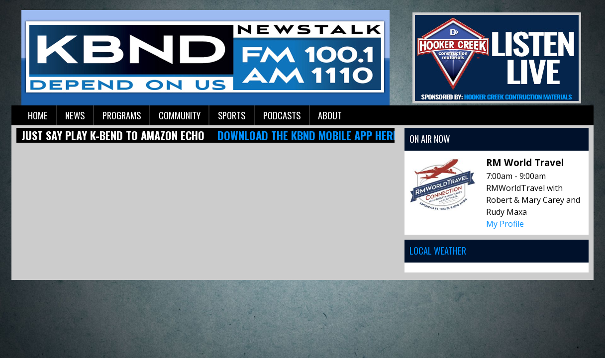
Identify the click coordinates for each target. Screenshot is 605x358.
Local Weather (437, 250)
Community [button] (180, 115)
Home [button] (38, 115)
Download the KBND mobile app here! (309, 135)
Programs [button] (121, 115)
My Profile (505, 223)
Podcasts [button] (282, 115)
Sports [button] (231, 115)
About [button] (330, 115)
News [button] (75, 115)
